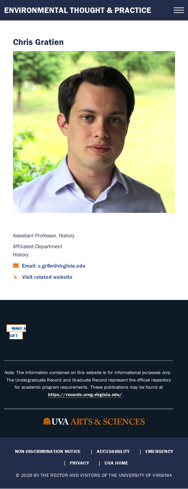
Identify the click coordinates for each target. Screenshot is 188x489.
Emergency (159, 451)
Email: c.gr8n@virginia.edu (52, 265)
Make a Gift (18, 332)
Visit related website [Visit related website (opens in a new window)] (47, 276)
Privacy (79, 463)
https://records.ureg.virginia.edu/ (85, 394)
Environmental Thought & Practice (77, 10)
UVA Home (116, 463)
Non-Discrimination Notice (48, 451)
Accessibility (113, 451)
